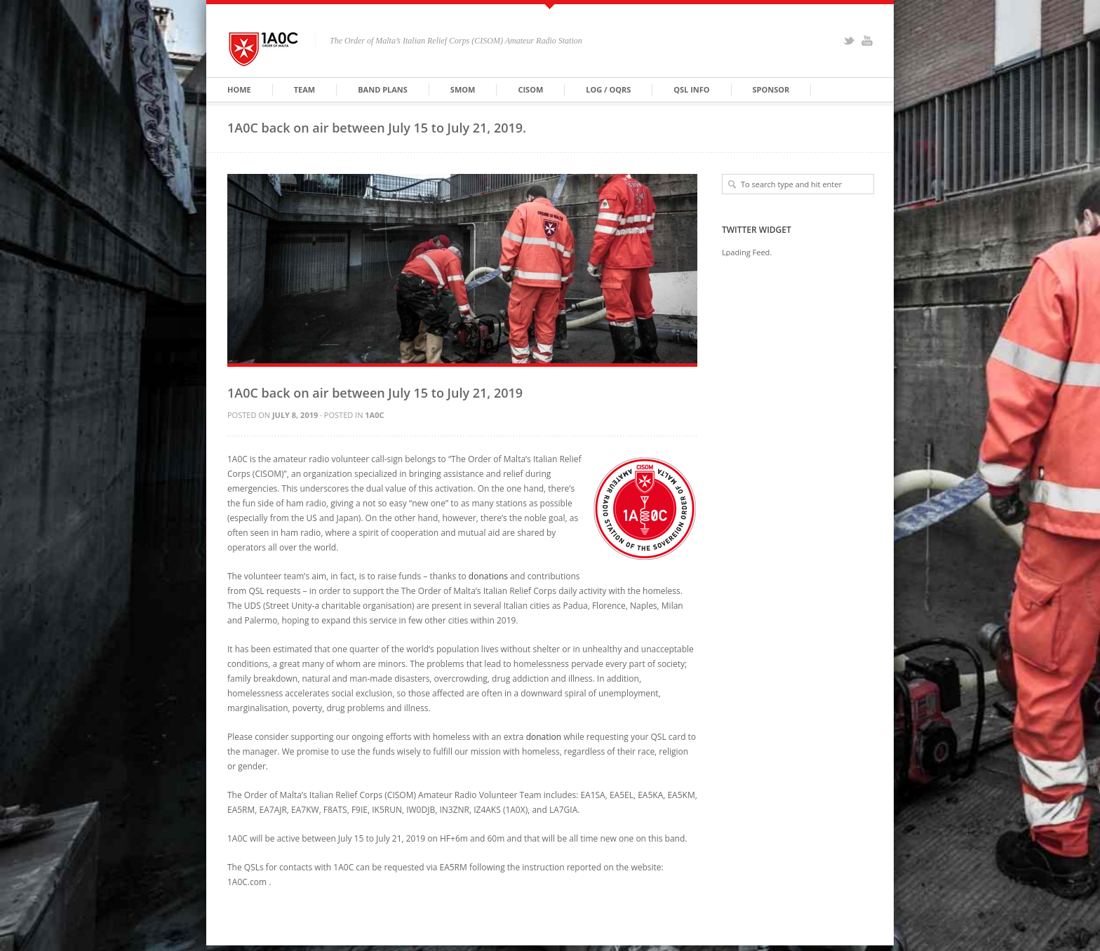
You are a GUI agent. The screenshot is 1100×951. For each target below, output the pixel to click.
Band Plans (383, 89)
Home (239, 89)
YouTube (867, 40)
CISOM (530, 89)
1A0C (374, 415)
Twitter (848, 40)
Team (305, 89)
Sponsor (771, 89)
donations (488, 576)
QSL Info (691, 89)
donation (543, 737)
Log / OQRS (608, 89)
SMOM (463, 89)
